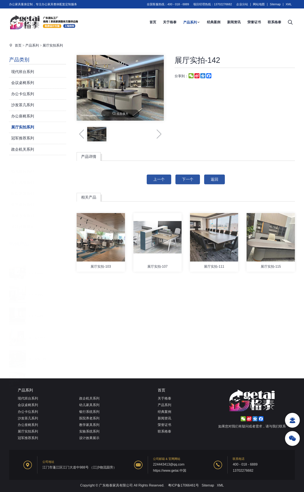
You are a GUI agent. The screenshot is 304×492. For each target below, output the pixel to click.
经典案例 (213, 22)
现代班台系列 (22, 72)
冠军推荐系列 (22, 138)
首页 (152, 22)
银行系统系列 (22, 177)
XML (289, 4)
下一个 (187, 183)
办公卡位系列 (22, 94)
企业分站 (242, 4)
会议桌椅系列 (22, 83)
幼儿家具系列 (22, 166)
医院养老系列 (22, 188)
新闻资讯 (234, 22)
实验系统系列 (22, 210)
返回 (214, 183)
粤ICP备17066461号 (183, 485)
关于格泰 (169, 22)
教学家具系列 (22, 199)
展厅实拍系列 (53, 45)
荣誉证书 (254, 22)
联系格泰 (274, 22)
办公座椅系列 (22, 116)
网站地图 (259, 4)
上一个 (159, 183)
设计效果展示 (22, 221)
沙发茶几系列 (22, 105)
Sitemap (275, 4)
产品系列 (191, 22)
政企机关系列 (22, 149)
